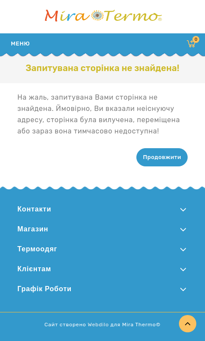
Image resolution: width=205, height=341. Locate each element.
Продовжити (162, 157)
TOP (187, 323)
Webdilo (98, 325)
